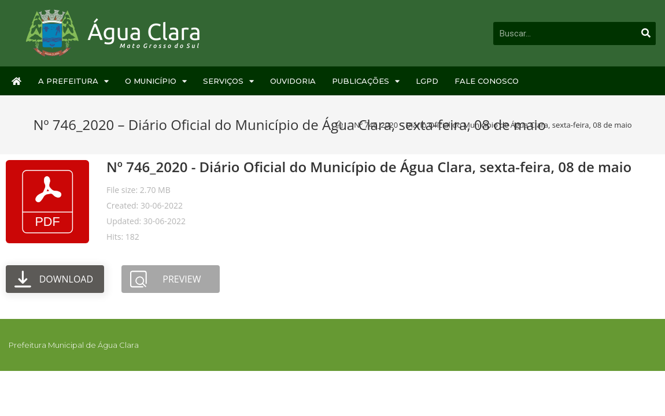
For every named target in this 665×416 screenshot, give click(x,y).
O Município (156, 81)
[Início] (339, 125)
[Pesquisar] (646, 33)
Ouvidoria (293, 81)
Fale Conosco (487, 81)
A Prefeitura (73, 81)
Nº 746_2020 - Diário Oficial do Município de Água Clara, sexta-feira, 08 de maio (368, 166)
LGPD (427, 81)
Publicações (366, 81)
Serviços (228, 81)
